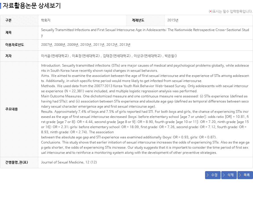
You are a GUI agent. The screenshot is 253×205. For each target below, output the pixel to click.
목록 (247, 175)
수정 (214, 175)
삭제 (230, 175)
